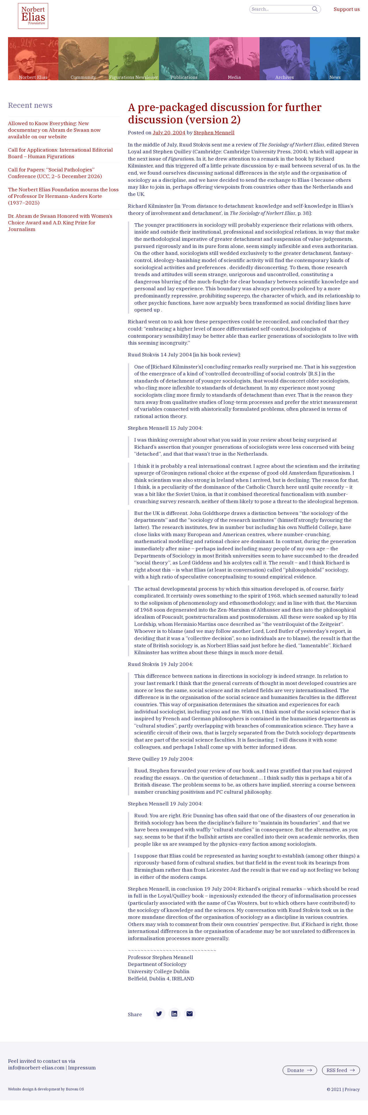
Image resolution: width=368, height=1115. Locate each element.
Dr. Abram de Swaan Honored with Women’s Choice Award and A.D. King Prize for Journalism (60, 222)
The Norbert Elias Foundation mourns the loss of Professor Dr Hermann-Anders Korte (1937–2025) (63, 196)
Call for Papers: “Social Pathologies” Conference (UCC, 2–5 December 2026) (55, 173)
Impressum (82, 1069)
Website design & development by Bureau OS (46, 1091)
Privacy (352, 1091)
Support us (347, 9)
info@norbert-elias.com (36, 1069)
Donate (295, 1072)
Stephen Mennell (214, 132)
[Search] (285, 9)
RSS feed (336, 1072)
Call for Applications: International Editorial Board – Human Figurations (60, 153)
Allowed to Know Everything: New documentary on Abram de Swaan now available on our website (54, 130)
